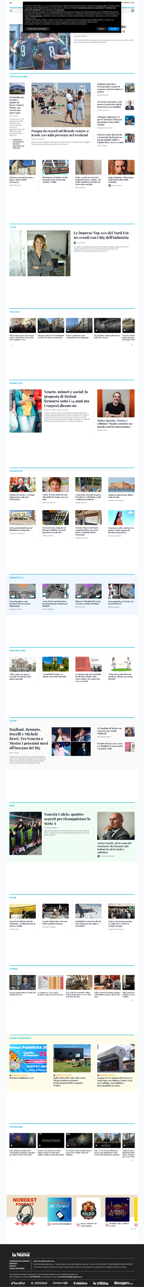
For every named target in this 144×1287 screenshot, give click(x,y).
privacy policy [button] (102, 6)
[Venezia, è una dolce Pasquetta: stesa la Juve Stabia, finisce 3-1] (39, 47)
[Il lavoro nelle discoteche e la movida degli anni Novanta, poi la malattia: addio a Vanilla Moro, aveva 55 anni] (110, 138)
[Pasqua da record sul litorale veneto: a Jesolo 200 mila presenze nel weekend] (61, 105)
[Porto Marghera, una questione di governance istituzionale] (22, 591)
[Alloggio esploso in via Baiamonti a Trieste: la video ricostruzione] (51, 325)
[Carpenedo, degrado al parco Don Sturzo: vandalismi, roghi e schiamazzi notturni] (88, 484)
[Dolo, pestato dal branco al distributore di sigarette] (22, 517)
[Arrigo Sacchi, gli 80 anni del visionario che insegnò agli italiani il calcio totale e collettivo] (116, 826)
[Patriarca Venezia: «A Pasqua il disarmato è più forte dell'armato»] (22, 484)
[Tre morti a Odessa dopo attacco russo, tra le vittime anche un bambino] (79, 1140)
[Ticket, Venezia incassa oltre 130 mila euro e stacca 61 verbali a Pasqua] (121, 911)
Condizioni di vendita (19, 1261)
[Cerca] (10, 10)
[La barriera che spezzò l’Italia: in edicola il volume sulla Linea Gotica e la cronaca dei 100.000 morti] (88, 664)
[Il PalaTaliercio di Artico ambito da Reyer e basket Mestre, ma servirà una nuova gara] (17, 88)
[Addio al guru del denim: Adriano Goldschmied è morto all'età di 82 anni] (107, 982)
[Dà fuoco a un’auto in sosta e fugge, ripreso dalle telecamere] (22, 167)
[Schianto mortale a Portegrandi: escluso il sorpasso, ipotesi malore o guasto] (110, 88)
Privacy (12, 1266)
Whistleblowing (17, 1268)
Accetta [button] (113, 29)
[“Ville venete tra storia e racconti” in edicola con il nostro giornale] (22, 664)
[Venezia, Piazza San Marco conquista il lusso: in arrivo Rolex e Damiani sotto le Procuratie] (88, 517)
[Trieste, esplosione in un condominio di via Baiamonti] (79, 325)
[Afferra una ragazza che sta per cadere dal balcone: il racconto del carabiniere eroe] (22, 325)
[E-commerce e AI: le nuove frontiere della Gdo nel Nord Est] (51, 982)
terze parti (56, 12)
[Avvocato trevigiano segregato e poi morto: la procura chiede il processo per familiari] (110, 104)
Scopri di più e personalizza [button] (37, 29)
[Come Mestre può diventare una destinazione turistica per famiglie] (55, 591)
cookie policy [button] (60, 10)
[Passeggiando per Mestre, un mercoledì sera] (121, 591)
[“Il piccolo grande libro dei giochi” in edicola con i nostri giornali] (121, 664)
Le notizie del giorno (18, 76)
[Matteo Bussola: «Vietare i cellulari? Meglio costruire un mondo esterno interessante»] (116, 403)
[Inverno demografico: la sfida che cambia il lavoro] (22, 982)
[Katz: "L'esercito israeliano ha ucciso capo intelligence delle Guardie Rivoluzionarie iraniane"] (107, 1140)
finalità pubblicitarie (36, 16)
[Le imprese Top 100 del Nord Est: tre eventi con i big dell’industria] (39, 253)
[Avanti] (132, 345)
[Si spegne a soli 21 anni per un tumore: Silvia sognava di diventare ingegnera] (121, 517)
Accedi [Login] (132, 2)
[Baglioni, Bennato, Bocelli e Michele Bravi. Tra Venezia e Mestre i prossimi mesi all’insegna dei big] (71, 741)
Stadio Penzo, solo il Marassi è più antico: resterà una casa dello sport (18, 144)
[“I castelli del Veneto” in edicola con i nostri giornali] (55, 664)
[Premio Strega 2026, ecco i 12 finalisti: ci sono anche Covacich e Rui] (110, 746)
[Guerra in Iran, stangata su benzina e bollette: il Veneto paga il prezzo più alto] (55, 517)
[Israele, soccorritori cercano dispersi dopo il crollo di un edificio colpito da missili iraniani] (51, 1140)
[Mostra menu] (10, 3)
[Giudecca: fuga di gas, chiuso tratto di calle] (121, 484)
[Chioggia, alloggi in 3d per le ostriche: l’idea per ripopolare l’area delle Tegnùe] (110, 121)
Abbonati (127, 2)
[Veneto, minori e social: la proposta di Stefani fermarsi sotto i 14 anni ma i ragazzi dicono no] (25, 411)
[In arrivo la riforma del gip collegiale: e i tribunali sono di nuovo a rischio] (22, 911)
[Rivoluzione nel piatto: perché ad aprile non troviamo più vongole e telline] (55, 167)
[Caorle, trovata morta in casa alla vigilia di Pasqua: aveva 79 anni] (55, 484)
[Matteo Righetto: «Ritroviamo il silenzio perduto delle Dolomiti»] (121, 167)
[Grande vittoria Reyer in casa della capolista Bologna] (55, 911)
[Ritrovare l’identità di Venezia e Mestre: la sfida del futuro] (88, 591)
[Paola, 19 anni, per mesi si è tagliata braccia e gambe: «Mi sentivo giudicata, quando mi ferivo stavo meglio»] (88, 167)
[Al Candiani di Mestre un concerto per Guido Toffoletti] (110, 731)
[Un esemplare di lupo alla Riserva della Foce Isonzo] (107, 325)
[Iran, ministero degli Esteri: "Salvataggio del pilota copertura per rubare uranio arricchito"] (22, 1140)
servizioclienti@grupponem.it (70, 1277)
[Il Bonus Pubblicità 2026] (28, 1058)
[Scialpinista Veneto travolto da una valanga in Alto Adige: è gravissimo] (88, 911)
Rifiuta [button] (101, 29)
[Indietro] (11, 345)
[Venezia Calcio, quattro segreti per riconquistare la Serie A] (25, 833)
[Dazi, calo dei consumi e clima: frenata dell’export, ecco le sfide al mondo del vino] (79, 982)
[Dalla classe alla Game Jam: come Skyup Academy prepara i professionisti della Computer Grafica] (72, 1058)
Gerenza (13, 1263)
